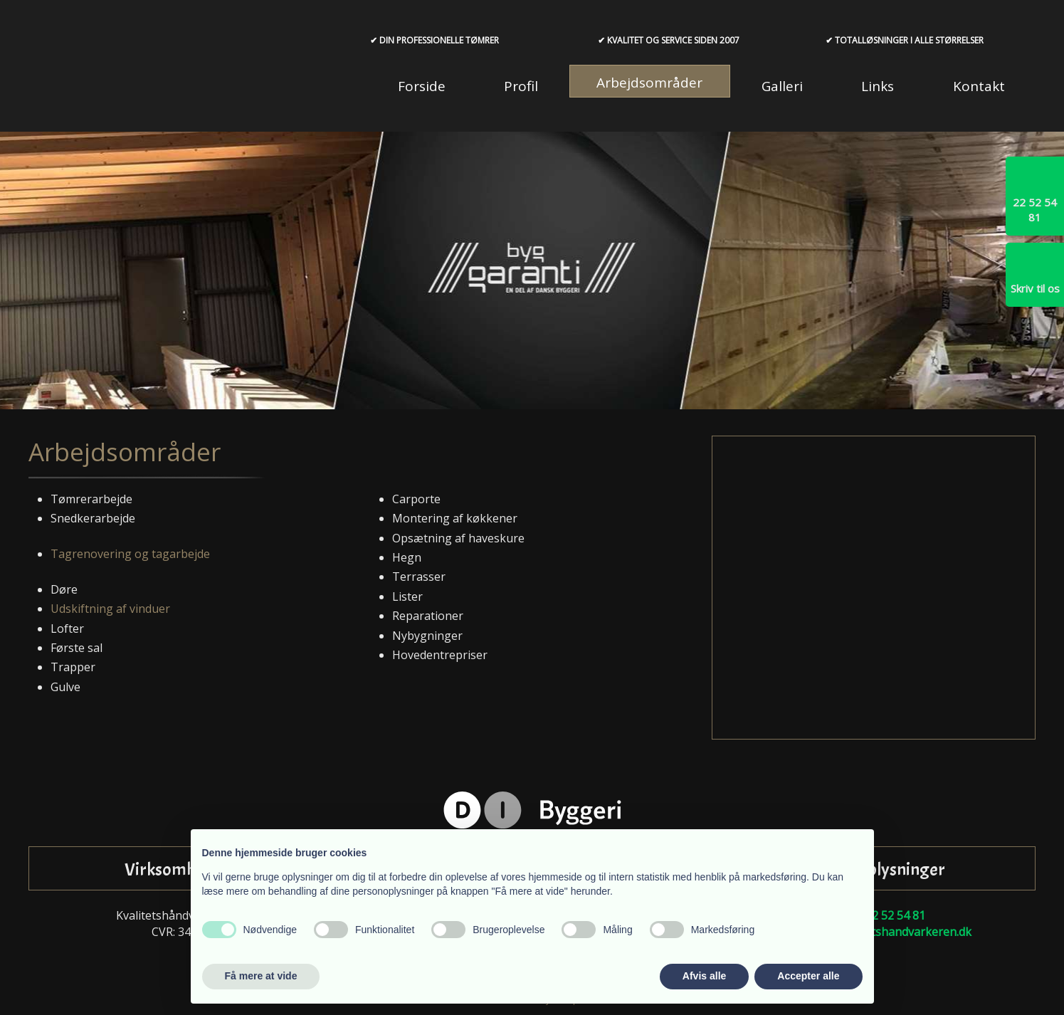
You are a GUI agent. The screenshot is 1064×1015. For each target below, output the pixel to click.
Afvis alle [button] (704, 976)
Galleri (782, 86)
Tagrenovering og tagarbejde (130, 554)
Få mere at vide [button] (261, 976)
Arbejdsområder (649, 82)
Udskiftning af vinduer (110, 608)
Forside (422, 86)
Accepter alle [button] (808, 976)
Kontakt (979, 86)
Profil (521, 86)
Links (877, 86)
